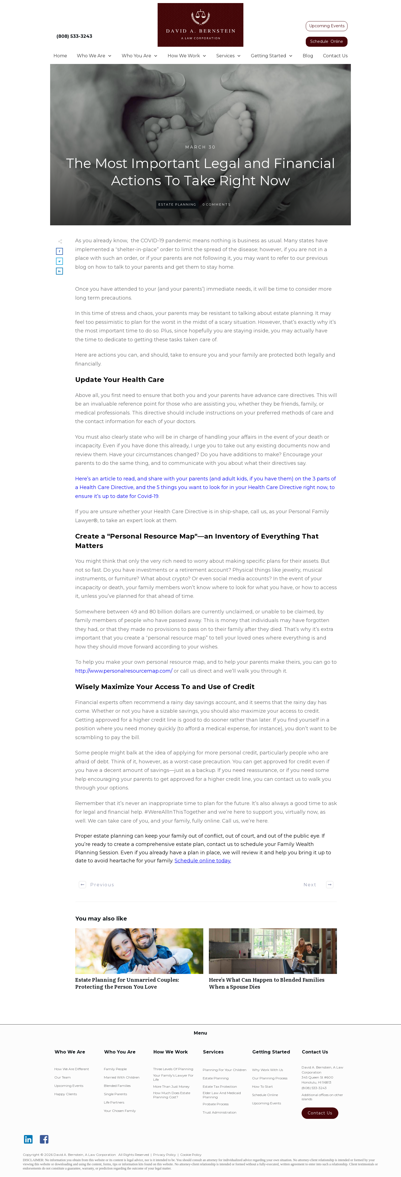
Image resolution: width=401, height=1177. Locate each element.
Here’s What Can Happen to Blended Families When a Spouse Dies (273, 962)
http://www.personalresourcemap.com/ (123, 671)
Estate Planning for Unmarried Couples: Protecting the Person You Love (139, 962)
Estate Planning (177, 204)
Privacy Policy (164, 1155)
